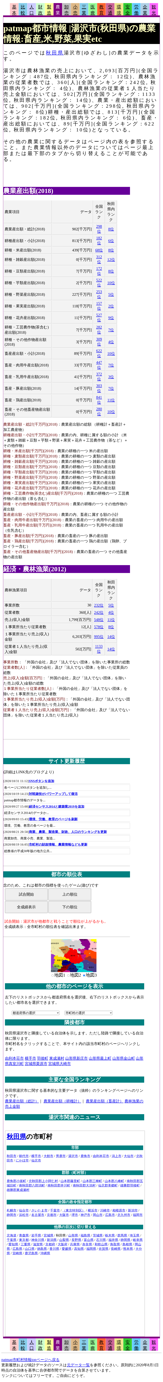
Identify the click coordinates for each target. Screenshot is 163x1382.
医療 (92, 9)
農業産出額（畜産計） (104, 1101)
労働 (136, 9)
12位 (111, 259)
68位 (99, 250)
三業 (84, 9)
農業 (58, 9)
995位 (99, 636)
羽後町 (42, 1058)
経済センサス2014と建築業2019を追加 (56, 806)
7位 (111, 330)
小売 (75, 9)
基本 (14, 9)
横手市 (30, 1058)
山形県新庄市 (76, 1058)
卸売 (66, 9)
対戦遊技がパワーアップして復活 (53, 794)
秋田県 (55, 52)
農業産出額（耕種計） (62, 1101)
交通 (110, 9)
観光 (154, 9)
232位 (99, 605)
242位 (99, 612)
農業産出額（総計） (22, 1101)
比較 (23, 9)
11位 (111, 400)
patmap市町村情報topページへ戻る (30, 1360)
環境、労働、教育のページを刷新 (53, 819)
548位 (99, 619)
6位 (111, 241)
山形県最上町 (100, 1058)
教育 (101, 9)
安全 (127, 9)
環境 (119, 9)
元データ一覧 (78, 1365)
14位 (111, 636)
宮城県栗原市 (36, 1063)
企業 (145, 9)
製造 (49, 9)
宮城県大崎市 (59, 1063)
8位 (111, 229)
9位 (111, 318)
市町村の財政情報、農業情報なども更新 (58, 844)
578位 (99, 627)
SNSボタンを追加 (41, 781)
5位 (111, 294)
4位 (111, 342)
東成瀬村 (56, 1058)
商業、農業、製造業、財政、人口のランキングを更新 (68, 832)
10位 (111, 283)
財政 (40, 9)
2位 (111, 306)
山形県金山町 (123, 1058)
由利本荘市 (14, 1058)
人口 (31, 9)
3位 (111, 377)
